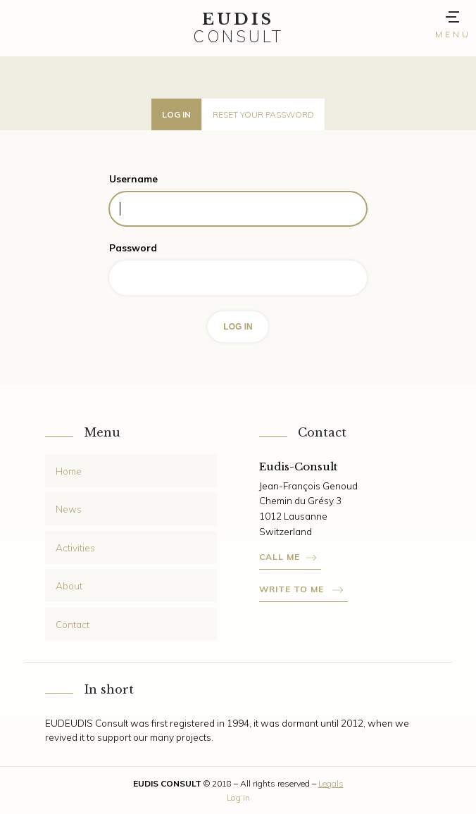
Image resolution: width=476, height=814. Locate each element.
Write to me (293, 589)
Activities (75, 547)
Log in (176, 114)
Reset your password (263, 114)
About (69, 585)
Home (69, 471)
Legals (331, 783)
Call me (279, 556)
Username (133, 178)
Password (133, 247)
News (69, 509)
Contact (72, 624)
